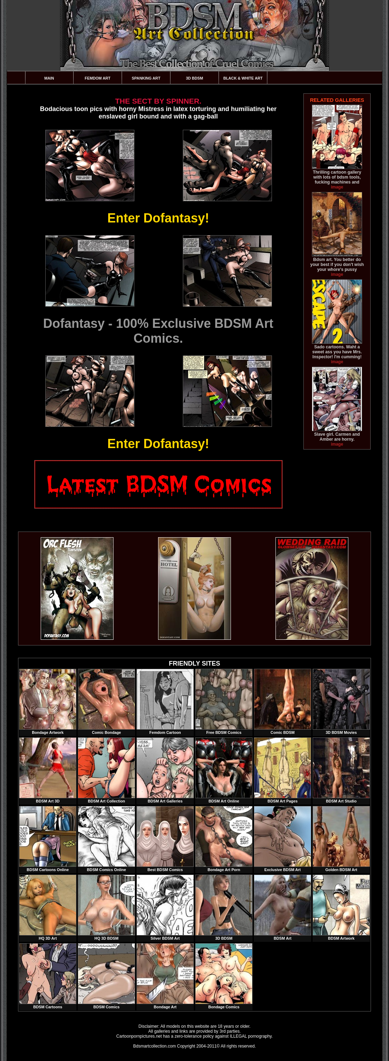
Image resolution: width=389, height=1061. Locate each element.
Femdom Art (98, 78)
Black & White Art (242, 78)
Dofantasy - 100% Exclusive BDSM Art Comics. (158, 331)
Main (49, 78)
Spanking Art (146, 78)
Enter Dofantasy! (158, 218)
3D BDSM (194, 78)
